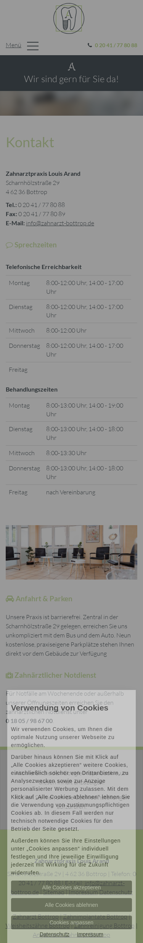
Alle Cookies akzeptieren (71, 887)
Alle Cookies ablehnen (71, 905)
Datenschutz (54, 934)
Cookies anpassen (71, 922)
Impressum (90, 934)
